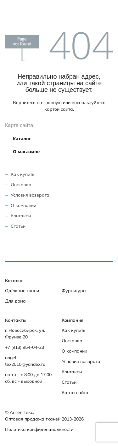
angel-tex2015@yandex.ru (25, 361)
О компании (23, 205)
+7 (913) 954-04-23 (24, 347)
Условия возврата (30, 195)
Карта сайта (75, 392)
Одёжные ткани (22, 290)
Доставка (21, 184)
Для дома (15, 301)
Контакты (21, 216)
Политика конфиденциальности (39, 429)
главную (52, 102)
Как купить (23, 174)
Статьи (18, 226)
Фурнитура (74, 290)
